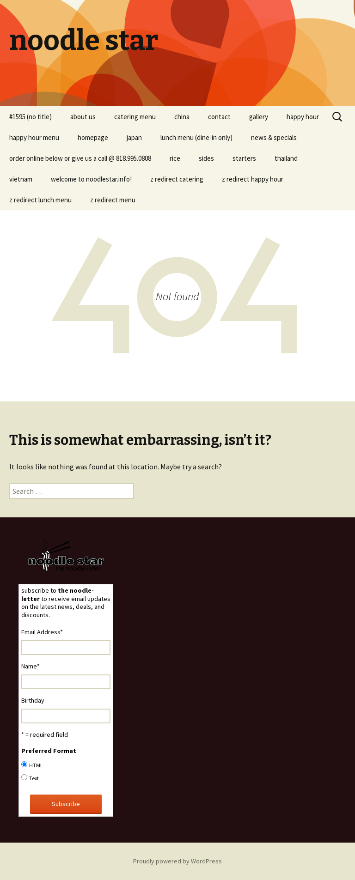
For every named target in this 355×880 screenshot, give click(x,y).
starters (244, 158)
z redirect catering (176, 179)
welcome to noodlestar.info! (91, 179)
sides (206, 158)
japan (134, 137)
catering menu (135, 116)
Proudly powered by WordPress (177, 861)
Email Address (42, 632)
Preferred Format (48, 750)
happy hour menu (34, 137)
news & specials (274, 137)
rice (175, 158)
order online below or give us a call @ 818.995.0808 (80, 158)
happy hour (303, 116)
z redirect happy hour (252, 179)
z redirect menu (112, 199)
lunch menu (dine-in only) (196, 137)
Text (34, 778)
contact (219, 116)
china (182, 116)
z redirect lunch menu (40, 199)
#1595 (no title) (30, 116)
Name (30, 666)
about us (83, 116)
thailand (286, 158)
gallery (258, 116)
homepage (93, 137)
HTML (36, 765)
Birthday (32, 700)
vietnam (20, 179)
